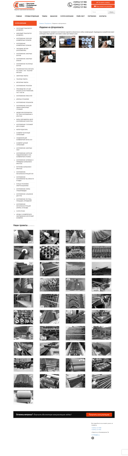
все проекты (31, 225)
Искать (111, 12)
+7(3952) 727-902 (80, 7)
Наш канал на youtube (103, 6)
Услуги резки (20, 211)
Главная (19, 16)
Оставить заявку (103, 2)
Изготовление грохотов (24, 85)
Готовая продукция (32, 16)
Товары (44, 16)
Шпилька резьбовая (22, 99)
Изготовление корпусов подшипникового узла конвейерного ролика (24, 155)
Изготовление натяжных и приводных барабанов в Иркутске (24, 161)
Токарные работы (21, 79)
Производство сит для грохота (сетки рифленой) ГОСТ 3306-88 (24, 90)
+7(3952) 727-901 (80, 4)
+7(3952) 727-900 (80, 2)
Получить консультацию (99, 414)
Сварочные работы (22, 76)
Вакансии (53, 16)
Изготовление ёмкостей (24, 96)
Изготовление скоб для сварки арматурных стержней (24, 107)
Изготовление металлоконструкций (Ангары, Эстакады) (23, 206)
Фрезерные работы (22, 82)
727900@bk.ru (95, 435)
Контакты (102, 16)
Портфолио (92, 16)
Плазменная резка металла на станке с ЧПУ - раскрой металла (25, 70)
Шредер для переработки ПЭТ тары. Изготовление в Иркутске (24, 114)
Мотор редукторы (22, 129)
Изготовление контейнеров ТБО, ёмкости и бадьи (25, 178)
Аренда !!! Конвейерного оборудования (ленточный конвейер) (25, 216)
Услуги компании (66, 16)
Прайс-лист (80, 16)
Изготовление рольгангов (24, 102)
